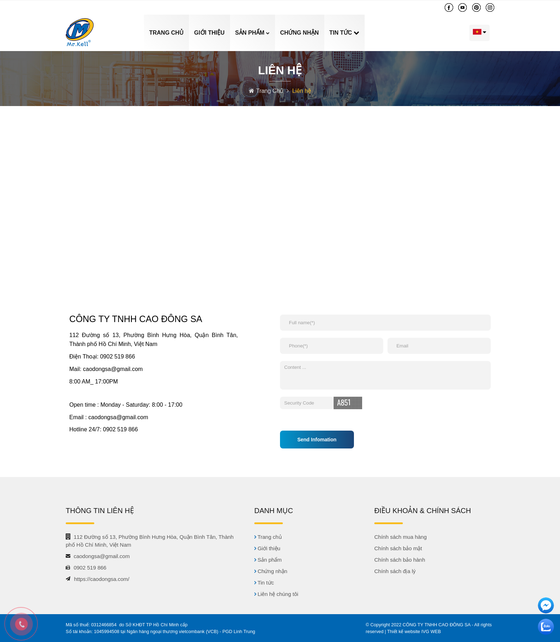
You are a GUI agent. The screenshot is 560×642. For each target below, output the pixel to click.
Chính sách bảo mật (398, 548)
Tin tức (341, 33)
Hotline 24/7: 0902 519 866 (103, 429)
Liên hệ (301, 91)
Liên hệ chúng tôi (417, 33)
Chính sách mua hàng (400, 537)
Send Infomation (316, 439)
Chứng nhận (299, 33)
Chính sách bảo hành (399, 560)
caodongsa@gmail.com (162, 7)
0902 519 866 (91, 7)
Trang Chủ (270, 91)
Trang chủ (166, 33)
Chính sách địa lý (395, 571)
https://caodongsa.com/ (101, 579)
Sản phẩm (252, 33)
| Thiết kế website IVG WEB (413, 631)
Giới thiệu (209, 33)
